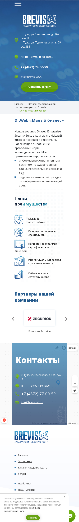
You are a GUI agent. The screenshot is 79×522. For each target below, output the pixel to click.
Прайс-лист (24, 483)
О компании (25, 461)
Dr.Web (42, 107)
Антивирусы (26, 107)
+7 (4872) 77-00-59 (34, 67)
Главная (19, 103)
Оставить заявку (39, 86)
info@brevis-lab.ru (31, 76)
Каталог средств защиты (42, 103)
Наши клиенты (26, 489)
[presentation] (13, 319)
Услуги (22, 473)
